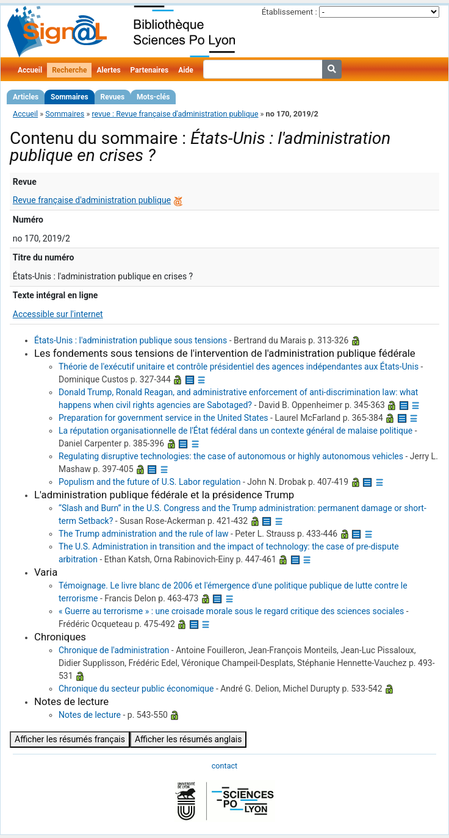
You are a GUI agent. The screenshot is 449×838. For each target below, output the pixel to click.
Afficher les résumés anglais (188, 739)
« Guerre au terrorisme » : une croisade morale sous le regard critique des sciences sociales (231, 611)
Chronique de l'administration (114, 650)
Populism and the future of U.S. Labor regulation (150, 482)
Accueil (30, 70)
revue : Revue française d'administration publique (175, 113)
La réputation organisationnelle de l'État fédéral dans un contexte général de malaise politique (235, 430)
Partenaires (150, 70)
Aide (185, 70)
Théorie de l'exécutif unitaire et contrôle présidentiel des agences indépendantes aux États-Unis (238, 366)
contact (224, 765)
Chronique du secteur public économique (136, 688)
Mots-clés (153, 97)
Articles (25, 97)
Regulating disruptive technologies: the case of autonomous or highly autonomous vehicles (231, 456)
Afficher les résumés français (70, 739)
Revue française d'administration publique (92, 200)
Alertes (108, 70)
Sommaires (69, 97)
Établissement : (289, 11)
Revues (113, 97)
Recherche (69, 70)
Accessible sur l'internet (58, 314)
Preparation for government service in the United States (163, 418)
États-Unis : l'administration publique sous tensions (130, 340)
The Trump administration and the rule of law (144, 534)
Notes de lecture (90, 715)
